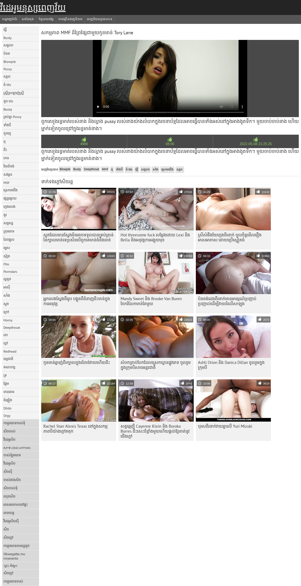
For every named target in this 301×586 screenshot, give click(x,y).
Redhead (9, 351)
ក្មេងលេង (9, 206)
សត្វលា (8, 45)
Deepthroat (11, 327)
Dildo (7, 408)
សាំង (6, 295)
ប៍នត (6, 53)
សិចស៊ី (7, 471)
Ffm (6, 264)
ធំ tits (7, 84)
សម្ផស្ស (8, 223)
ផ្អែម (6, 383)
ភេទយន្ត (8, 513)
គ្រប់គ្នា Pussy (12, 117)
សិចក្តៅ (8, 537)
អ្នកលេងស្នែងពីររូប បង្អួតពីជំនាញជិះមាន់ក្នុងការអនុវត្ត (76, 301)
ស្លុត (6, 303)
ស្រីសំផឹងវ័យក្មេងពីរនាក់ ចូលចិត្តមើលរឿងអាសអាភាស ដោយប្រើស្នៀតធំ (230, 237)
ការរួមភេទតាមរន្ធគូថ (16, 545)
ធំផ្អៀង (7, 400)
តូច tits (8, 101)
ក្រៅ (6, 312)
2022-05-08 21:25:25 (256, 144)
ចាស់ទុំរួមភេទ (12, 455)
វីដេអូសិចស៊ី (11, 521)
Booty (7, 109)
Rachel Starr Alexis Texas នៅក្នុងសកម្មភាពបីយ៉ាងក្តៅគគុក (75, 429)
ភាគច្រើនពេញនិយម (70, 19)
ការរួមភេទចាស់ (13, 581)
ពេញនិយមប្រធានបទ (99, 19)
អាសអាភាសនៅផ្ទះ (15, 504)
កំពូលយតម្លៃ (46, 19)
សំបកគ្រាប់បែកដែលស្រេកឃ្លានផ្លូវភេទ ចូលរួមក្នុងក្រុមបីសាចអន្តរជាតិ (156, 365)
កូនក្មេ (7, 133)
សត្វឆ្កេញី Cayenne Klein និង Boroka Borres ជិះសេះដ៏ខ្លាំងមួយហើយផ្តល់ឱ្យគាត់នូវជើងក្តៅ (155, 431)
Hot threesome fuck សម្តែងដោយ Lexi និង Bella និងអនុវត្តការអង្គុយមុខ (155, 237)
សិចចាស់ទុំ (10, 488)
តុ (4, 141)
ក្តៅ (5, 343)
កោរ (6, 158)
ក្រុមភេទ (8, 231)
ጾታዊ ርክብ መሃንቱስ (16, 447)
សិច (6, 529)
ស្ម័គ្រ (6, 256)
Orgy (6, 415)
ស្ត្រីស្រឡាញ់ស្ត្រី (13, 93)
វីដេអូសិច (9, 439)
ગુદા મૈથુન (10, 565)
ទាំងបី (7, 125)
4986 (84, 144)
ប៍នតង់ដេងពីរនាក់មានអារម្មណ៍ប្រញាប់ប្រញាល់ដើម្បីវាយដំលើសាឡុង (227, 301)
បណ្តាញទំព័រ (9, 19)
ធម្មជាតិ (8, 359)
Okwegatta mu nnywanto (14, 556)
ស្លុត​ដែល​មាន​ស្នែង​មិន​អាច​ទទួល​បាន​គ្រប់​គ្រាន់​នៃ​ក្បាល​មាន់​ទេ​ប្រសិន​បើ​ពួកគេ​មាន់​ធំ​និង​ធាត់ (78, 237)
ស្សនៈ (7, 76)
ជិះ (5, 149)
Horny (7, 320)
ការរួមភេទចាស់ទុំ (14, 423)
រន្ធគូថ (7, 279)
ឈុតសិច (9, 496)
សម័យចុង (28, 19)
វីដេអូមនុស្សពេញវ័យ (33, 7)
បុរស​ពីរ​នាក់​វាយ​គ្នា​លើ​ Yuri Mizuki (225, 426)
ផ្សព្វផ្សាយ (9, 198)
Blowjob (9, 61)
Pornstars (10, 271)
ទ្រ (5, 375)
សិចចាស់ (9, 431)
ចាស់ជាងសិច (12, 480)
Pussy (7, 69)
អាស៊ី (6, 287)
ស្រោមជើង (10, 190)
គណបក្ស (9, 367)
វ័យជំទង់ (8, 166)
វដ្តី (5, 29)
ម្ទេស (6, 248)
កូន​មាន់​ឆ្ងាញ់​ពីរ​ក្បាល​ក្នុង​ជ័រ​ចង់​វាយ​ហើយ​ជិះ (76, 362)
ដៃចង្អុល (8, 239)
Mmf (105, 169)
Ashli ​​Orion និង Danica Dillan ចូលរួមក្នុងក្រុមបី (231, 365)
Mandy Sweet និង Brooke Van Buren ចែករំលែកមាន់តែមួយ (151, 301)
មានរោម (8, 392)
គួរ (5, 215)
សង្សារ (7, 174)
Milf (6, 182)
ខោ (5, 335)
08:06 (169, 144)
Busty (7, 38)
